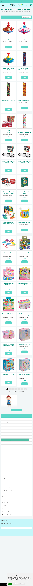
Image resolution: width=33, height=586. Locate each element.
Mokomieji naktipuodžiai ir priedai (9, 514)
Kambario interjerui (6, 508)
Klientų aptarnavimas (6, 523)
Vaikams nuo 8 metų (7, 451)
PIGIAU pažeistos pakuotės (7, 434)
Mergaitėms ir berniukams (7, 454)
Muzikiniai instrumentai (7, 490)
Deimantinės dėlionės (6, 466)
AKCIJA (3, 460)
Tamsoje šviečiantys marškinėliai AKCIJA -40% (11, 419)
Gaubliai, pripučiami (6, 475)
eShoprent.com (22, 534)
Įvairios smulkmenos (6, 425)
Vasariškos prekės (5, 511)
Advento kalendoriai (6, 487)
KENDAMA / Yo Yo (5, 484)
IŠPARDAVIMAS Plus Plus (7, 428)
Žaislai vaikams (5, 431)
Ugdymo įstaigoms (6, 422)
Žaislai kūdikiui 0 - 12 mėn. (8, 443)
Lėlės (3, 493)
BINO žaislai (4, 478)
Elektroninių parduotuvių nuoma (13, 534)
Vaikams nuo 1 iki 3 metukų (8, 446)
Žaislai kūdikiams (5, 437)
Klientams (3, 526)
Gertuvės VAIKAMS (5, 481)
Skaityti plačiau (16, 410)
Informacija (4, 520)
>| (25, 389)
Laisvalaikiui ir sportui (6, 499)
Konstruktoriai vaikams (6, 463)
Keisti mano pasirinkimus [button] (18, 583)
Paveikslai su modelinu (6, 469)
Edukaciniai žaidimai (6, 457)
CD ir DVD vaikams (5, 505)
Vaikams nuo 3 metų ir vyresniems (10, 448)
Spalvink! (4, 472)
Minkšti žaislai (5, 502)
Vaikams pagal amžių (6, 440)
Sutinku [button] (10, 583)
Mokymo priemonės (6, 496)
